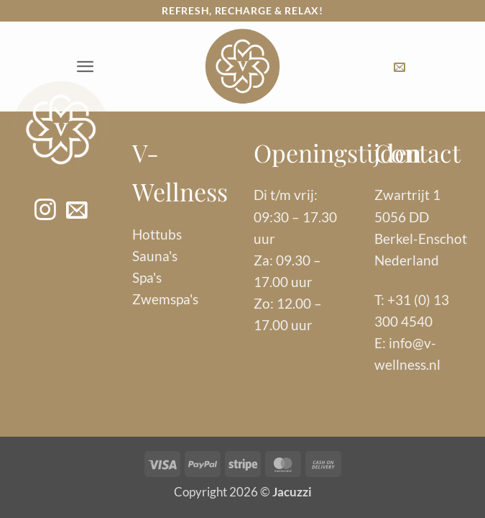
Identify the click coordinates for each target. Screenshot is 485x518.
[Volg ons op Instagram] (44, 211)
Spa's (147, 277)
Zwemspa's (165, 299)
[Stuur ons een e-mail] (76, 211)
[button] (85, 66)
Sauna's (154, 255)
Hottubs (157, 234)
